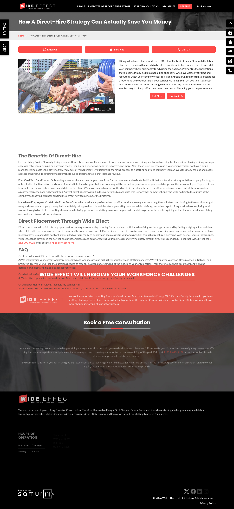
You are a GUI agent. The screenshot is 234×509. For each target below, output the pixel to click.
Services (117, 49)
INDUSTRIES (168, 6)
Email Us (50, 49)
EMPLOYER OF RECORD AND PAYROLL (109, 6)
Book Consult (204, 6)
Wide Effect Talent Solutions (178, 497)
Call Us (184, 49)
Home (21, 35)
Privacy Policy (208, 503)
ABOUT (81, 6)
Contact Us (176, 95)
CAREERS (185, 6)
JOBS (4, 48)
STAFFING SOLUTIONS (146, 6)
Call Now (157, 95)
